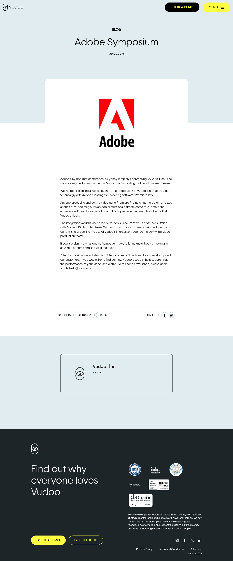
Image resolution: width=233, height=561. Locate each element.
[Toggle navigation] (216, 7)
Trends (103, 314)
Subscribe (196, 549)
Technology (83, 314)
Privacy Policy (144, 549)
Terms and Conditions (171, 549)
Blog (116, 29)
